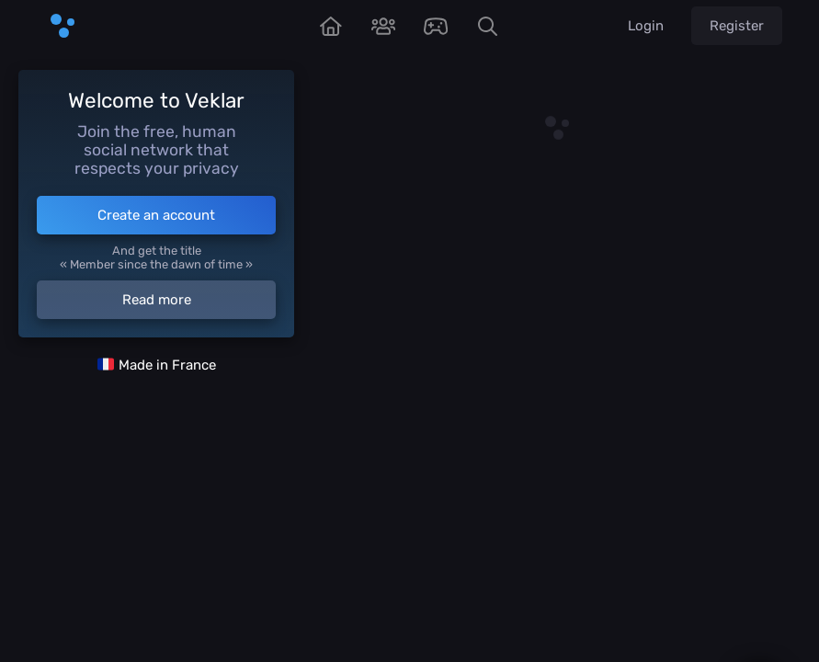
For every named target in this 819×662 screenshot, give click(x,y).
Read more (156, 299)
